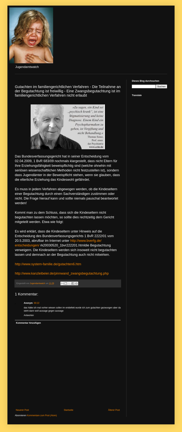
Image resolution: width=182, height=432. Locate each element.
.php (62, 273)
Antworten (29, 315)
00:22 (36, 303)
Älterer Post (114, 410)
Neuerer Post (22, 410)
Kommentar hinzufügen (28, 323)
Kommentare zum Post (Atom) (42, 415)
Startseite (68, 410)
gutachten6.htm (48, 264)
